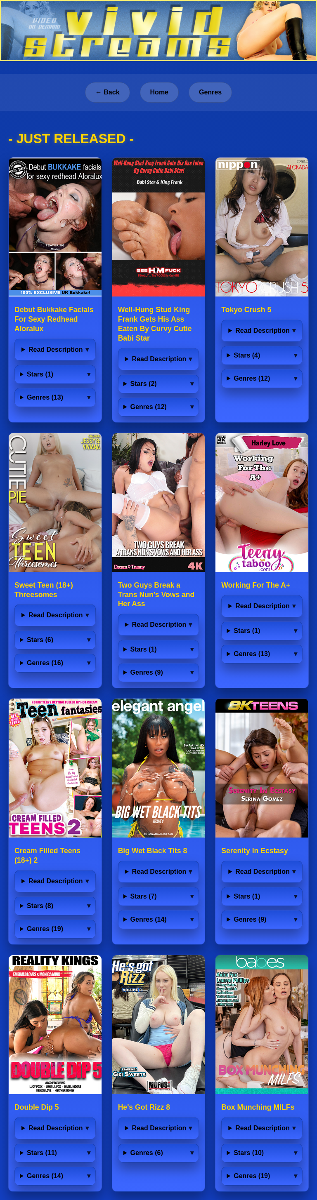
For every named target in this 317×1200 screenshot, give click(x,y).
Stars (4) (247, 355)
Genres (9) (146, 672)
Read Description (55, 349)
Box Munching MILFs (257, 1107)
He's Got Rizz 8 (144, 1107)
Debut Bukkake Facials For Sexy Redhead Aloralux (54, 319)
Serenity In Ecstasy (254, 851)
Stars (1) (40, 374)
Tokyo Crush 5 (246, 310)
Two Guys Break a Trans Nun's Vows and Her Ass (156, 594)
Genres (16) (45, 662)
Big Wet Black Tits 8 (152, 851)
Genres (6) (146, 1152)
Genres (210, 92)
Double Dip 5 (36, 1107)
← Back (107, 92)
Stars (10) (249, 1152)
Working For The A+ (255, 585)
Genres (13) (45, 397)
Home (159, 92)
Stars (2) (143, 383)
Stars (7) (143, 896)
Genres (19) (45, 928)
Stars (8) (40, 905)
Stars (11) (42, 1152)
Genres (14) (148, 919)
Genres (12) (148, 406)
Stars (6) (40, 639)
